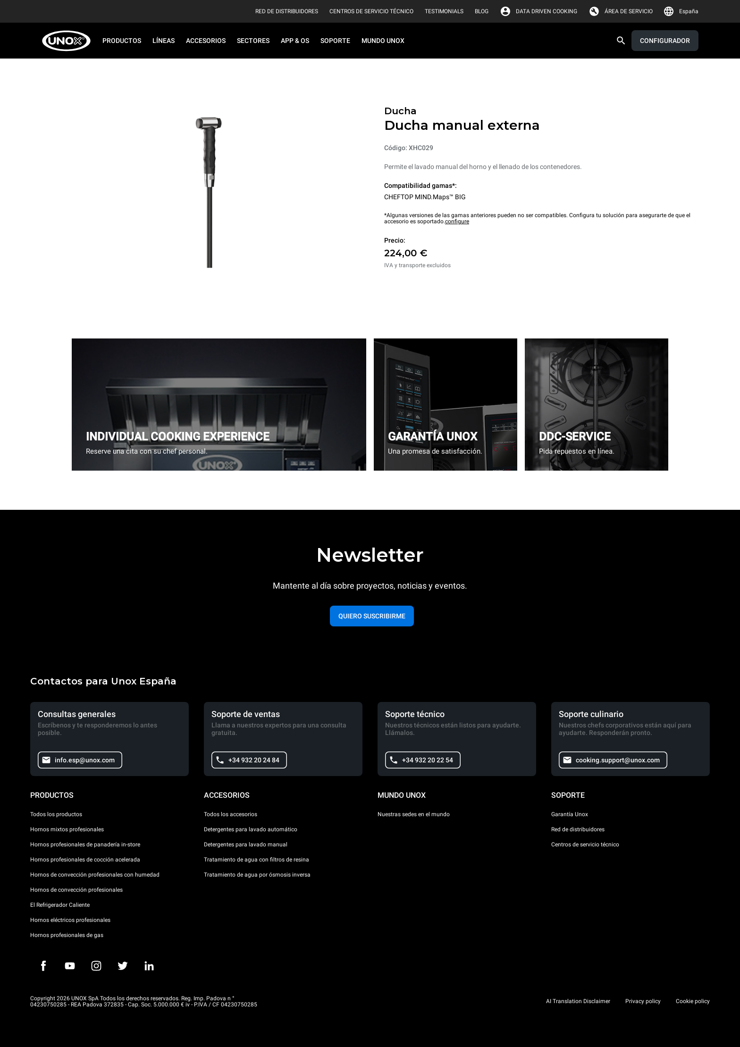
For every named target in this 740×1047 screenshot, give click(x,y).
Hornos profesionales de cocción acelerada (85, 859)
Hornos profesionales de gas (66, 935)
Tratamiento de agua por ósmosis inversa (257, 874)
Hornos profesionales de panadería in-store (85, 844)
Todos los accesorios (230, 814)
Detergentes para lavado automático (250, 829)
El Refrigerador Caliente (60, 905)
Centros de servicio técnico (585, 844)
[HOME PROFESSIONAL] (69, 40)
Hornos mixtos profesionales (67, 829)
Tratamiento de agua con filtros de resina (256, 859)
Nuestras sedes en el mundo (414, 814)
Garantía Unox (569, 814)
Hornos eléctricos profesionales (70, 920)
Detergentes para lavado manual (245, 844)
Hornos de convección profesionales (76, 890)
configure (457, 221)
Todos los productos (56, 814)
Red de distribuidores (578, 829)
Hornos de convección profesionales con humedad (95, 874)
